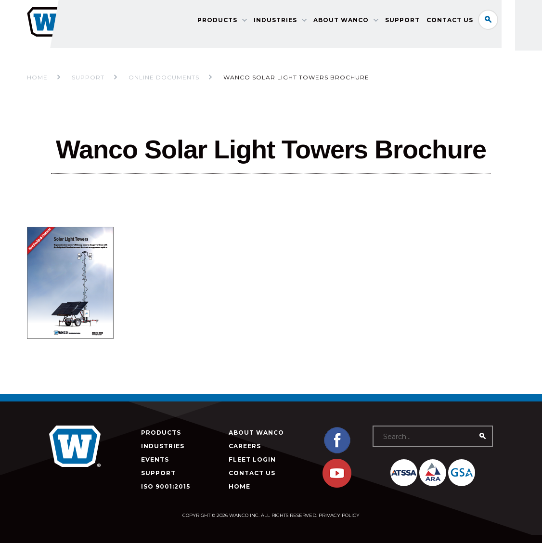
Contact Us (466, 22)
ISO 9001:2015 (165, 486)
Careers (245, 446)
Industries (292, 22)
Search (505, 21)
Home (37, 77)
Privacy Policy (339, 515)
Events (155, 459)
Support (419, 22)
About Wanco (358, 22)
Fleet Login (252, 459)
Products (234, 22)
